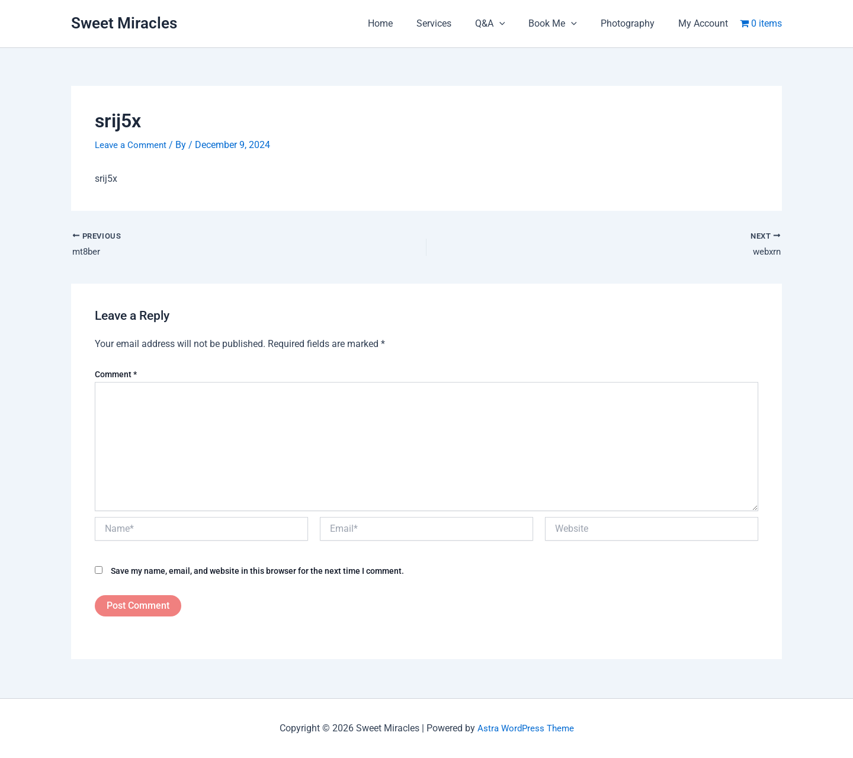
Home (406, 23)
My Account (705, 23)
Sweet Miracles (124, 23)
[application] (516, 23)
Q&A (507, 23)
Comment (116, 375)
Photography (635, 23)
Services (455, 23)
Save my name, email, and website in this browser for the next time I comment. (257, 571)
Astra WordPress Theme (525, 728)
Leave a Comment (133, 144)
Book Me (564, 23)
